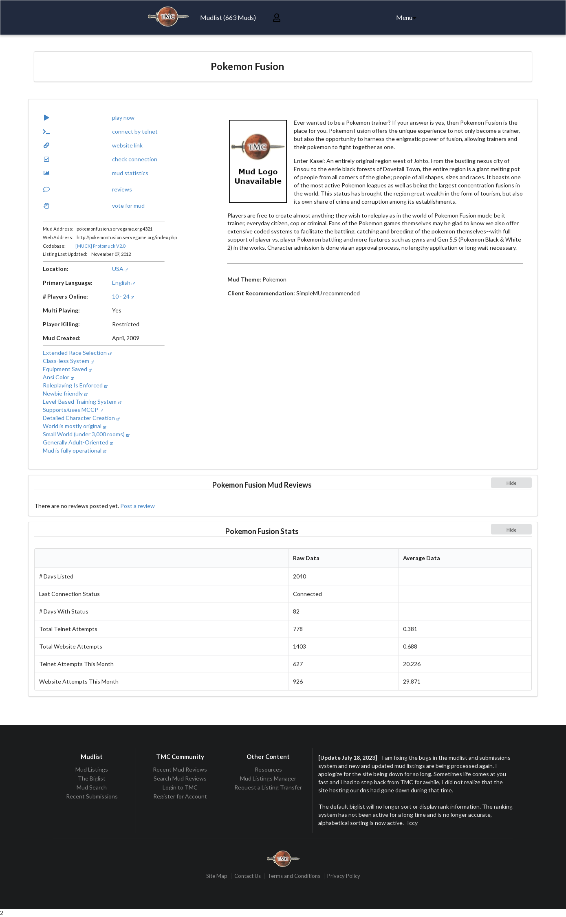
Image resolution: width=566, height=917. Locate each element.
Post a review (137, 505)
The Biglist (92, 778)
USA (120, 268)
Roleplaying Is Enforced (75, 385)
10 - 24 (123, 296)
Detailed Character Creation (81, 417)
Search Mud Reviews (180, 778)
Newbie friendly (65, 393)
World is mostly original (74, 425)
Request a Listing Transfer (268, 787)
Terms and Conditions (294, 876)
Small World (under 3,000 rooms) (86, 434)
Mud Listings (91, 769)
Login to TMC (180, 787)
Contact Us (247, 876)
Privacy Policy (343, 876)
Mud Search (92, 787)
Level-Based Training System (82, 401)
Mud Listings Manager (268, 778)
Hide (511, 483)
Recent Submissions (92, 796)
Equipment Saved (67, 368)
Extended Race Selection (77, 352)
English (123, 282)
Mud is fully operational (74, 450)
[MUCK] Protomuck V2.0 (100, 245)
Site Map (216, 876)
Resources (268, 769)
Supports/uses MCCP (73, 409)
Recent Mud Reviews (180, 769)
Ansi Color (58, 377)
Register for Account (180, 796)
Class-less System (68, 360)
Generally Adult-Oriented (78, 442)
